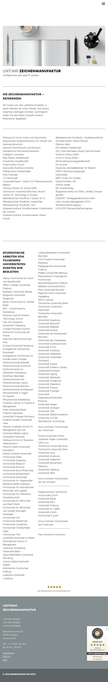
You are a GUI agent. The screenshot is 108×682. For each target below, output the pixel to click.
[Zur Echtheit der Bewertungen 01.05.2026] (97, 658)
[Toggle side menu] (103, 4)
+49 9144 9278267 (11, 622)
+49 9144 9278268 (12, 625)
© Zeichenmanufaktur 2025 (19, 674)
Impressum (8, 653)
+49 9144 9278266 (12, 619)
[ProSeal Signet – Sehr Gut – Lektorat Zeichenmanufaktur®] (97, 639)
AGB (5, 660)
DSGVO (7, 656)
